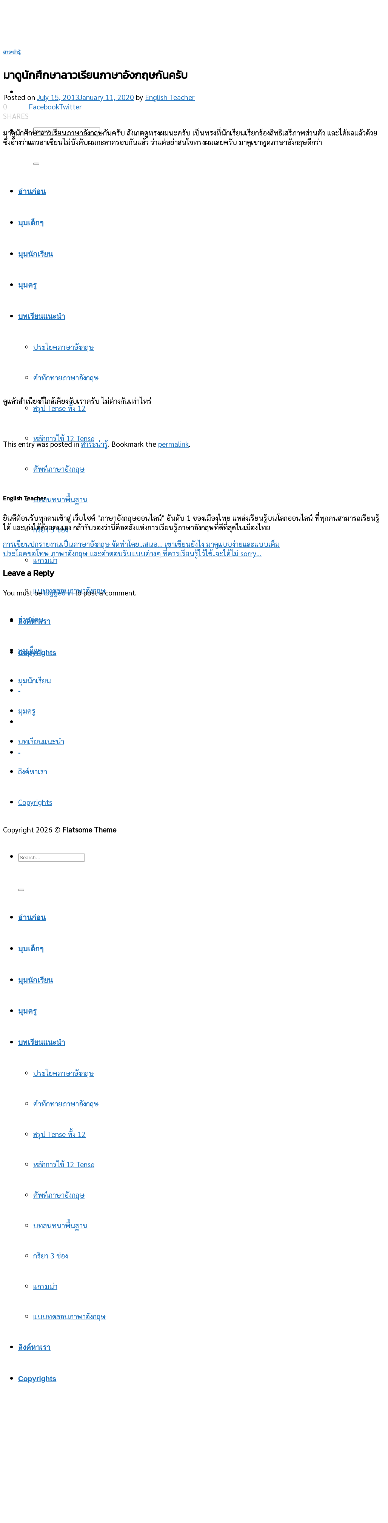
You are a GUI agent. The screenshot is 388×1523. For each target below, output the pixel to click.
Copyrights (35, 801)
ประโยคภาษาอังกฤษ (63, 1072)
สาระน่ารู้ (11, 51)
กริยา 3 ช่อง (50, 1255)
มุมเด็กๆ (30, 649)
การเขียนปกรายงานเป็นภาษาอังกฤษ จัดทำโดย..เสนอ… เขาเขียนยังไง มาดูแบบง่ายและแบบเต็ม (141, 543)
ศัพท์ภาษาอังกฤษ (59, 468)
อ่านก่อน (30, 619)
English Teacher (170, 97)
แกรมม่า (45, 560)
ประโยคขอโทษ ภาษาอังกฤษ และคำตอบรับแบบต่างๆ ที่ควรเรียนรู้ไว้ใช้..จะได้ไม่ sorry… (132, 553)
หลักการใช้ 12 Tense (63, 438)
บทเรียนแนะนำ (41, 741)
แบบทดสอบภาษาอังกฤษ (69, 1316)
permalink (173, 443)
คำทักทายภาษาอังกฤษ (66, 1103)
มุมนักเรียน (34, 680)
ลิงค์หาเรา (32, 771)
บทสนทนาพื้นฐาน (60, 499)
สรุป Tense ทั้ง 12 (59, 407)
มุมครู (26, 710)
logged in (58, 592)
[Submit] (36, 164)
